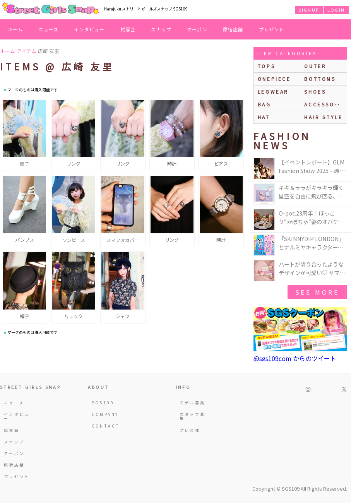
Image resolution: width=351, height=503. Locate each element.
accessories (325, 104)
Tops (266, 66)
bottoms (320, 78)
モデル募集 (192, 402)
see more (317, 292)
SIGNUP (309, 10)
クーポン (197, 29)
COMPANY (105, 414)
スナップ (161, 29)
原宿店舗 (233, 29)
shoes (315, 91)
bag (264, 104)
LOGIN (336, 10)
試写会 (128, 29)
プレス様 (190, 430)
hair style (323, 117)
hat (264, 117)
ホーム (15, 29)
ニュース (49, 29)
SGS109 (103, 402)
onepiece (274, 78)
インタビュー (89, 29)
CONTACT (105, 426)
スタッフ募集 (192, 416)
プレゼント (271, 29)
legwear (273, 91)
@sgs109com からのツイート (294, 358)
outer (315, 66)
